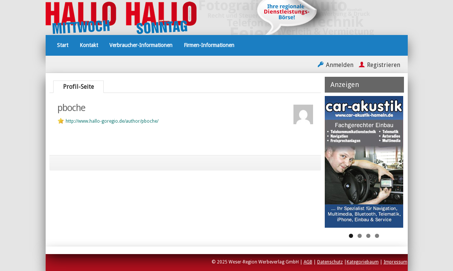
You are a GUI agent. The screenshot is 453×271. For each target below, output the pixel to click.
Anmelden (339, 65)
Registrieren (383, 65)
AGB (308, 262)
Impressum (395, 262)
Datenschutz (330, 262)
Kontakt (89, 45)
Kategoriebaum (363, 262)
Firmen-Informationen (209, 45)
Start (62, 45)
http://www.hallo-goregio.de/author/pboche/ (112, 121)
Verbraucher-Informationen (140, 45)
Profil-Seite (78, 86)
